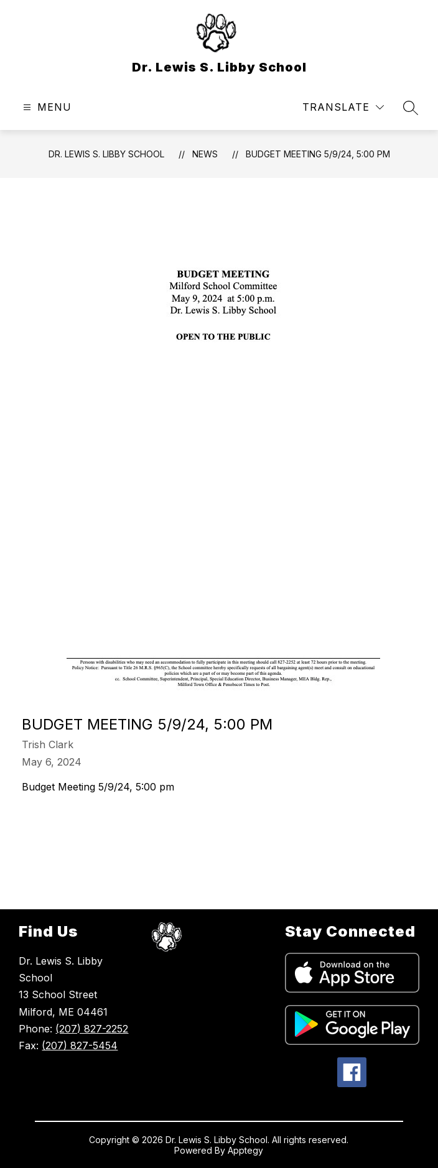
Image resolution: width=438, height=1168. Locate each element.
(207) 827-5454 (80, 1045)
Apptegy (245, 1150)
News (205, 154)
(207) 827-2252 (91, 1028)
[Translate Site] (343, 107)
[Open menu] (46, 107)
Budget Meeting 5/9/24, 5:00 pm (318, 154)
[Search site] (410, 107)
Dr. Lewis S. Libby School (106, 154)
